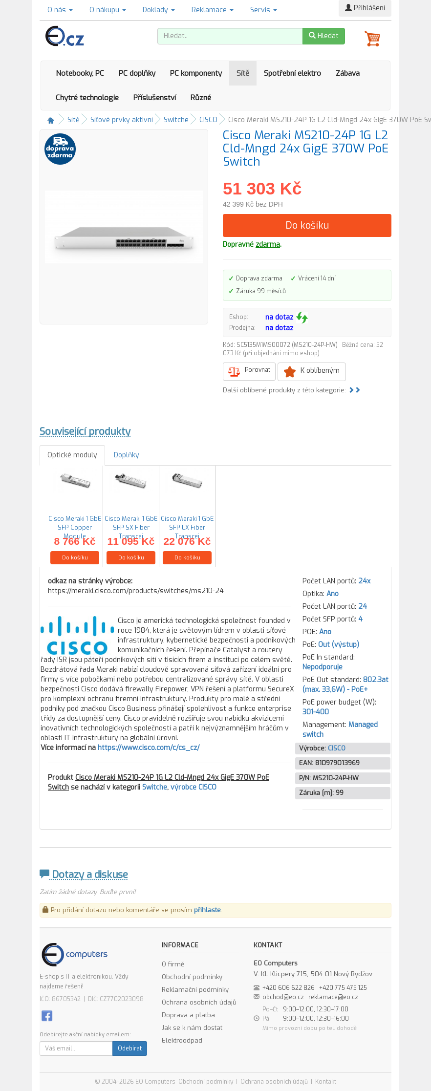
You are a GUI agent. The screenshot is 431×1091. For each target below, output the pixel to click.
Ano (332, 594)
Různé (201, 98)
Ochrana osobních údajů (199, 1002)
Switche (176, 120)
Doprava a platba (188, 1015)
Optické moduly (72, 455)
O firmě (173, 964)
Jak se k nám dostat (192, 1028)
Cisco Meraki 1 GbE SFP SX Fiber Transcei (131, 527)
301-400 (315, 712)
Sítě (243, 73)
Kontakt (325, 1082)
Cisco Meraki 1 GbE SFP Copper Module (74, 527)
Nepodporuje (322, 667)
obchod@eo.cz (283, 997)
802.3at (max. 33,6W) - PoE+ (345, 684)
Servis (263, 10)
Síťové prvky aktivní (121, 120)
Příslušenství (154, 98)
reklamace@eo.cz (333, 997)
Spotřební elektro (292, 73)
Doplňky (126, 455)
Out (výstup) (338, 644)
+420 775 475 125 (343, 988)
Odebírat (130, 1048)
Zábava (348, 73)
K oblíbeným (320, 370)
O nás (60, 10)
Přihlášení (365, 8)
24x (364, 581)
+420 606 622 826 (288, 988)
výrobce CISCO (193, 787)
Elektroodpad (182, 1040)
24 (362, 606)
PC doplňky (137, 73)
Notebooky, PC (80, 73)
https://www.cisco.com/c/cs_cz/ (149, 747)
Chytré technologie (87, 98)
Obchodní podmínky (192, 977)
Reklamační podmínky (195, 989)
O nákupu (107, 10)
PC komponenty (196, 73)
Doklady (159, 10)
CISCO (208, 120)
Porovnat (257, 370)
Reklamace (213, 10)
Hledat (324, 36)
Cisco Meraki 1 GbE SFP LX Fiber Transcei (187, 527)
